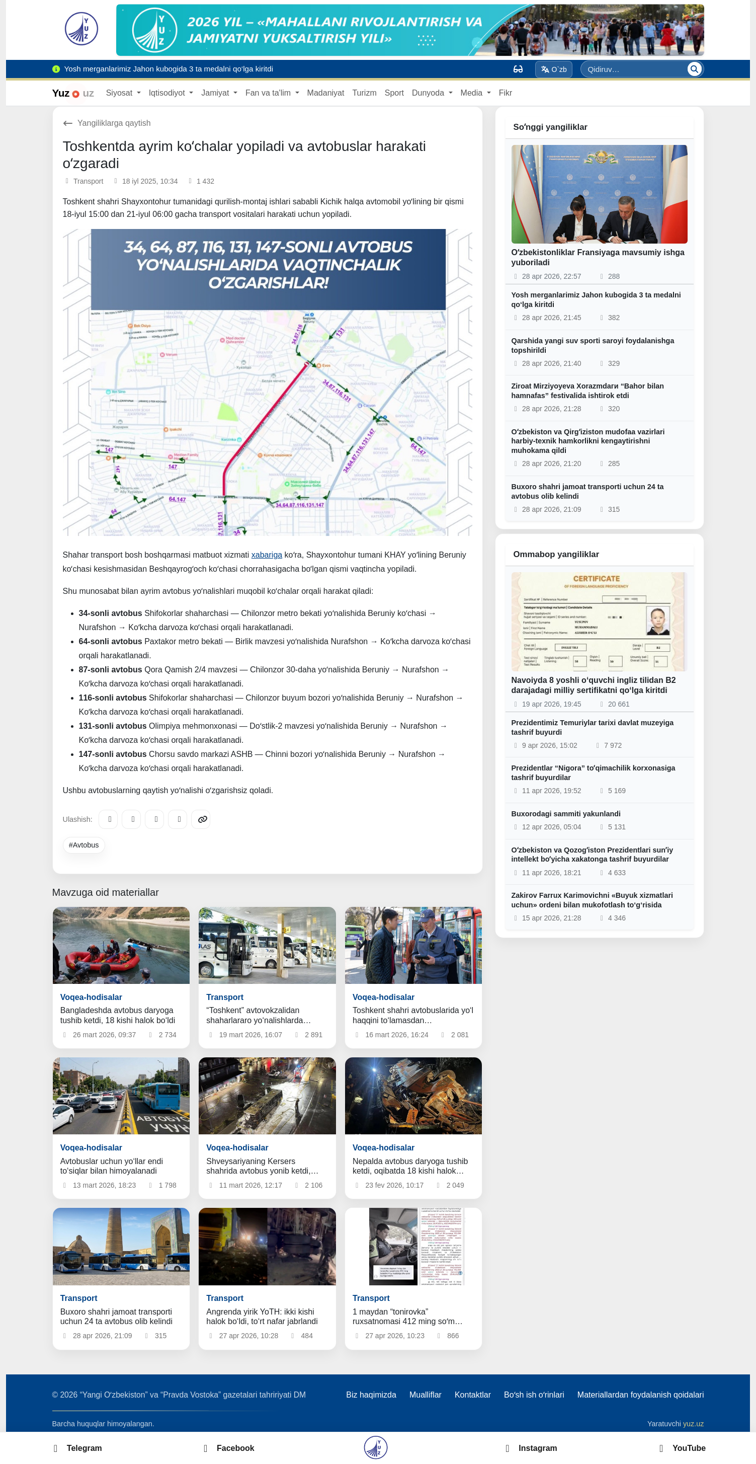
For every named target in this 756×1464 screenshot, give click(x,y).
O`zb (554, 69)
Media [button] (473, 93)
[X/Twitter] (154, 819)
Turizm (364, 93)
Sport (394, 93)
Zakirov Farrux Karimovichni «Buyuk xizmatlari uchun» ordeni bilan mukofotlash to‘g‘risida (593, 900)
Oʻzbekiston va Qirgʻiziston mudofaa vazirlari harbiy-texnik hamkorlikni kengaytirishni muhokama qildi (588, 441)
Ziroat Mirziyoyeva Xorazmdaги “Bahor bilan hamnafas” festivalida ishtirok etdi (588, 391)
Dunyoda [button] (429, 93)
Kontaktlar (473, 1395)
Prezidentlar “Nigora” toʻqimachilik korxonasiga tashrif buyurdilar (594, 773)
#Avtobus (84, 845)
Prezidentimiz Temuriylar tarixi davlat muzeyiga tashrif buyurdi (593, 727)
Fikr (506, 93)
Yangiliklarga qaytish (107, 123)
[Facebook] (131, 819)
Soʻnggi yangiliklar (551, 127)
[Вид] (518, 69)
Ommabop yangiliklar (557, 554)
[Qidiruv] (695, 69)
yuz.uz (693, 1424)
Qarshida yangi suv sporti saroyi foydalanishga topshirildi (593, 345)
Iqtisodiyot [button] (168, 93)
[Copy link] (200, 819)
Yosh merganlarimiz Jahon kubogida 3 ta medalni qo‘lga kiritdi (596, 300)
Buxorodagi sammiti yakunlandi (566, 814)
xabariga (266, 555)
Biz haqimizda (371, 1395)
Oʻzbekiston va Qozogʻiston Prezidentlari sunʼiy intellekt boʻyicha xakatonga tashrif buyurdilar (593, 855)
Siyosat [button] (120, 93)
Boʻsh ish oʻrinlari (534, 1395)
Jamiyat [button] (216, 93)
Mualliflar (425, 1395)
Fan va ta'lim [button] (269, 93)
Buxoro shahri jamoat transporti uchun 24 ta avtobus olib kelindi (588, 491)
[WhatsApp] (177, 819)
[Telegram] (108, 819)
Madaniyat (326, 93)
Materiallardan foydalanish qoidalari (640, 1395)
